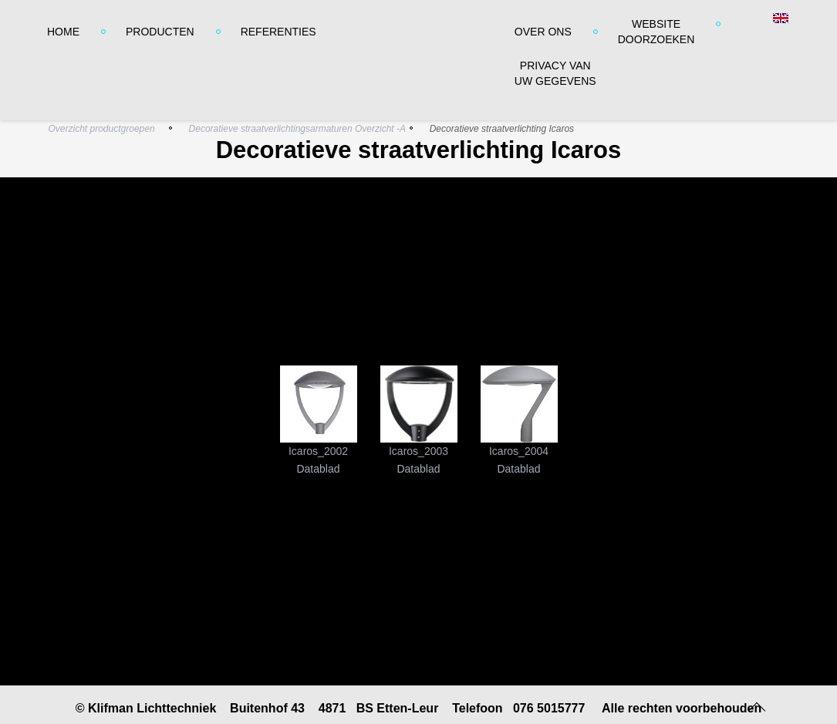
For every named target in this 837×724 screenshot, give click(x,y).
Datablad (317, 469)
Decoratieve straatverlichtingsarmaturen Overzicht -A (297, 128)
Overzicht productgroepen (102, 128)
